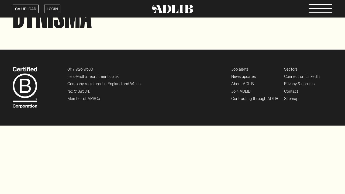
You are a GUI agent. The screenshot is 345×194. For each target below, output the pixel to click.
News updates (243, 76)
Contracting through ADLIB (254, 98)
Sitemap (291, 98)
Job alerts (240, 69)
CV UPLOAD (25, 9)
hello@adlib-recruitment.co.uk (93, 76)
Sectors (291, 69)
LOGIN (52, 9)
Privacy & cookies (299, 83)
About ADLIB (242, 83)
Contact (291, 91)
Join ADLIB (240, 91)
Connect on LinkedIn (302, 76)
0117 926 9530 (80, 69)
